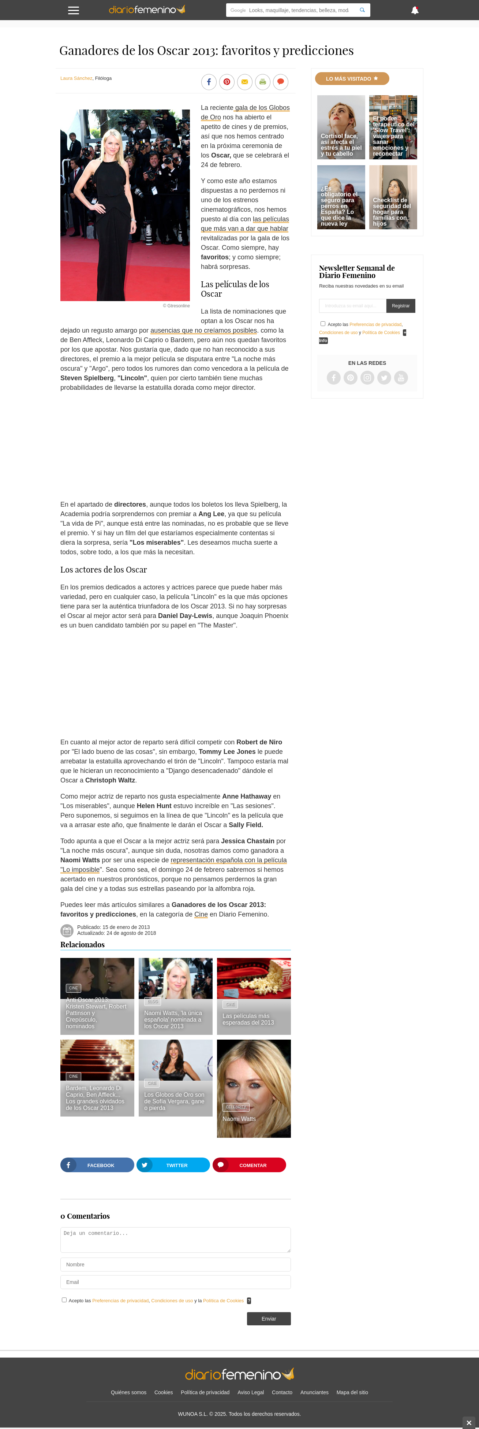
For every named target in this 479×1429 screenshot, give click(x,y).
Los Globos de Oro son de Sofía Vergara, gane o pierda (174, 1101)
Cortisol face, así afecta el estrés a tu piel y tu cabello (341, 145)
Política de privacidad (205, 1392)
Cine (201, 914)
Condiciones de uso (172, 1300)
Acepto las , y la (157, 1300)
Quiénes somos (128, 1392)
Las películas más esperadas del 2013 (248, 1019)
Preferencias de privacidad (120, 1300)
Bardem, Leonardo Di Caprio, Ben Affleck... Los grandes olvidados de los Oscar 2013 (95, 1098)
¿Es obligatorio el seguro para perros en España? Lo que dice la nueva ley (339, 206)
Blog (152, 1001)
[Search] (362, 10)
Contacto (282, 1392)
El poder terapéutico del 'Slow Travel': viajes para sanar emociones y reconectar (394, 136)
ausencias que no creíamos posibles (203, 330)
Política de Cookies (223, 1300)
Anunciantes (314, 1392)
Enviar (269, 1319)
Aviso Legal (250, 1392)
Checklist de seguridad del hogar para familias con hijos (392, 212)
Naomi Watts (239, 1119)
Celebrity (236, 1107)
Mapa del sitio (352, 1392)
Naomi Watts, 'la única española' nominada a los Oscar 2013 (173, 1019)
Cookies (163, 1392)
